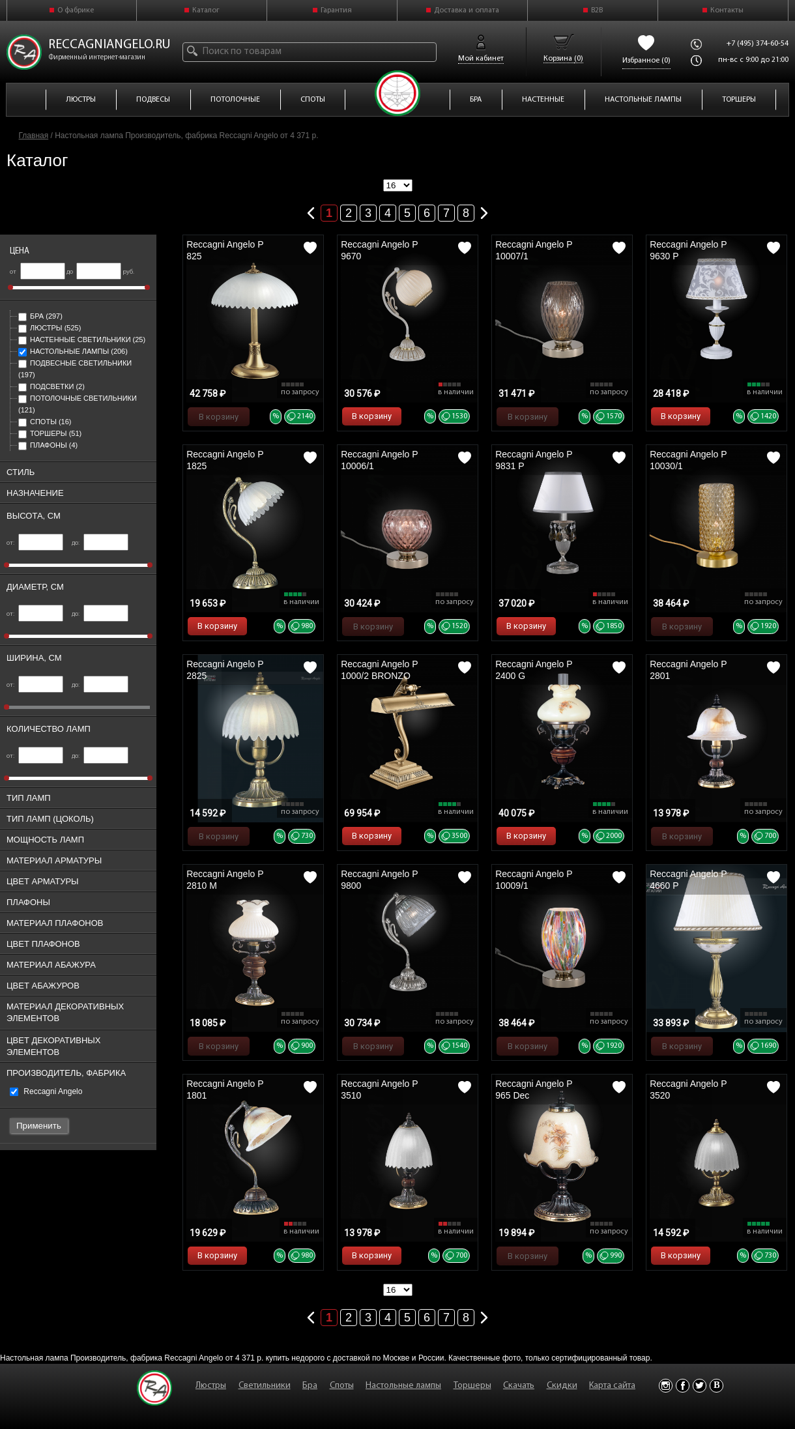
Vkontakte (716, 1386)
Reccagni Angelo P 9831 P (533, 460)
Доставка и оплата (466, 10)
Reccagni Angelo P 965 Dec (533, 1089)
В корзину (218, 417)
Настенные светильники (81, 339)
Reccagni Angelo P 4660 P (688, 880)
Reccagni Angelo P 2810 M (224, 880)
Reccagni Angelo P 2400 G (533, 670)
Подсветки (51, 386)
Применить (38, 1126)
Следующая (484, 210)
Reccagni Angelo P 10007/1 (533, 250)
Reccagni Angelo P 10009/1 (533, 880)
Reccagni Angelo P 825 (224, 250)
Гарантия (336, 10)
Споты (44, 422)
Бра (40, 316)
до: (100, 543)
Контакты (727, 10)
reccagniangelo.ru (109, 44)
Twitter (699, 1386)
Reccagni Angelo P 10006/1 (379, 460)
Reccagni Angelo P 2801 (688, 670)
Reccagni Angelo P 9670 (379, 250)
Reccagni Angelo (46, 1091)
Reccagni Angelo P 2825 (224, 670)
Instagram (665, 1386)
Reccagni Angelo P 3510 (379, 1089)
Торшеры (49, 433)
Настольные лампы (73, 351)
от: (35, 543)
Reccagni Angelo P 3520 (688, 1089)
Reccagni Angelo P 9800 (379, 880)
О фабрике (75, 10)
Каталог (206, 10)
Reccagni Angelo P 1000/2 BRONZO (379, 670)
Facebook (682, 1386)
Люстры (49, 328)
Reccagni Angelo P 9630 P (688, 250)
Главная (34, 135)
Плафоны (48, 445)
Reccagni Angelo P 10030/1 (688, 460)
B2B (597, 10)
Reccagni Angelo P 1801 (224, 1089)
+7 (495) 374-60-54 (757, 44)
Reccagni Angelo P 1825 (224, 460)
